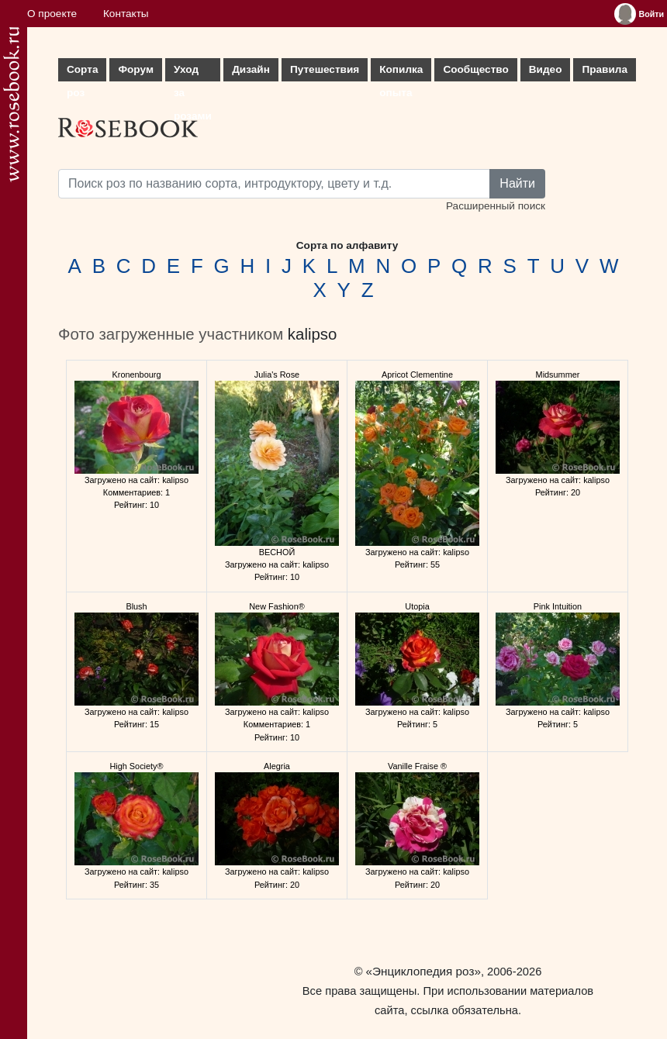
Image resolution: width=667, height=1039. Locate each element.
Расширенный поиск (495, 206)
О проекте (52, 13)
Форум (135, 69)
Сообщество (475, 69)
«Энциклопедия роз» (423, 971)
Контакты (126, 13)
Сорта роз (82, 72)
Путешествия (324, 69)
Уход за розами (193, 72)
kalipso (312, 334)
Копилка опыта (401, 72)
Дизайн (251, 69)
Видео (545, 69)
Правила (604, 69)
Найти (517, 183)
